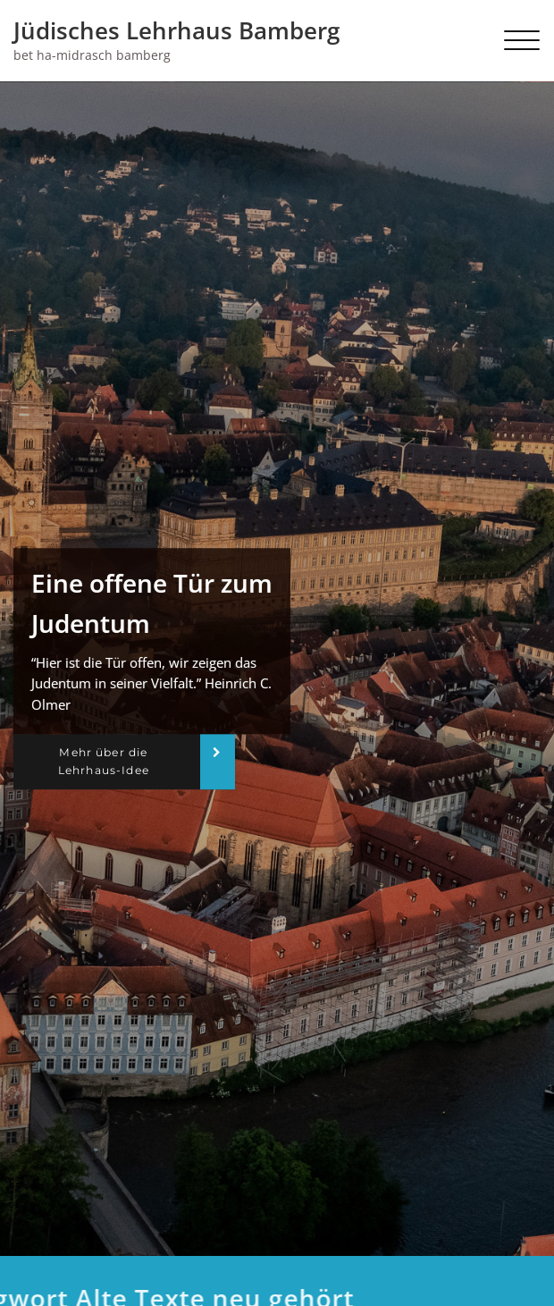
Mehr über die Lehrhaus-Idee (103, 761)
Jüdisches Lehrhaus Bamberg (176, 30)
